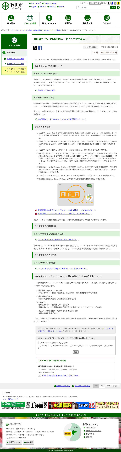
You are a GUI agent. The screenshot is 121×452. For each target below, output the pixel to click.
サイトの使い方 (70, 415)
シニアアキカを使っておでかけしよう (58, 240)
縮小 (90, 3)
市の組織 (29, 442)
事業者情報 (87, 23)
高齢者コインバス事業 (52, 30)
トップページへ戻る (82, 386)
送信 (75, 352)
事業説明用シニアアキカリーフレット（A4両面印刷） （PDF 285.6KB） (66, 210)
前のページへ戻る (63, 386)
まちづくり (90, 434)
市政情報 (107, 23)
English (33, 6)
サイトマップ (36, 3)
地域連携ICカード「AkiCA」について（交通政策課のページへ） (62, 119)
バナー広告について (10, 399)
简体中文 (43, 6)
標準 (95, 3)
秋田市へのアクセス (93, 431)
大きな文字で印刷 (107, 52)
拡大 (99, 3)
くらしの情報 (28, 30)
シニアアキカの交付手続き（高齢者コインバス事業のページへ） (63, 269)
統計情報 (89, 437)
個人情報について (53, 415)
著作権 (40, 415)
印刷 (93, 52)
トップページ (16, 30)
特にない (45, 346)
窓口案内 (11, 23)
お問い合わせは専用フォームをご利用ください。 (61, 375)
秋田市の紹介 (91, 427)
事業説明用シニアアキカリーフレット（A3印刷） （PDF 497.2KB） (65, 214)
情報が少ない (97, 346)
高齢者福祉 (38, 30)
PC (102, 386)
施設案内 (68, 23)
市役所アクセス (15, 442)
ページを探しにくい (80, 346)
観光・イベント (49, 23)
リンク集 (82, 415)
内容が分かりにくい (60, 346)
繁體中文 (52, 6)
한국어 (61, 6)
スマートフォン (112, 386)
